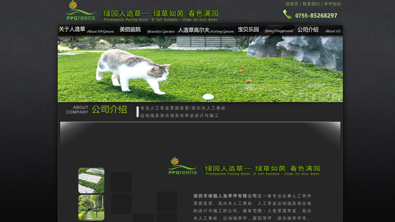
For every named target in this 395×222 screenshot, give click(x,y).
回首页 (292, 4)
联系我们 (311, 4)
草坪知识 (332, 4)
